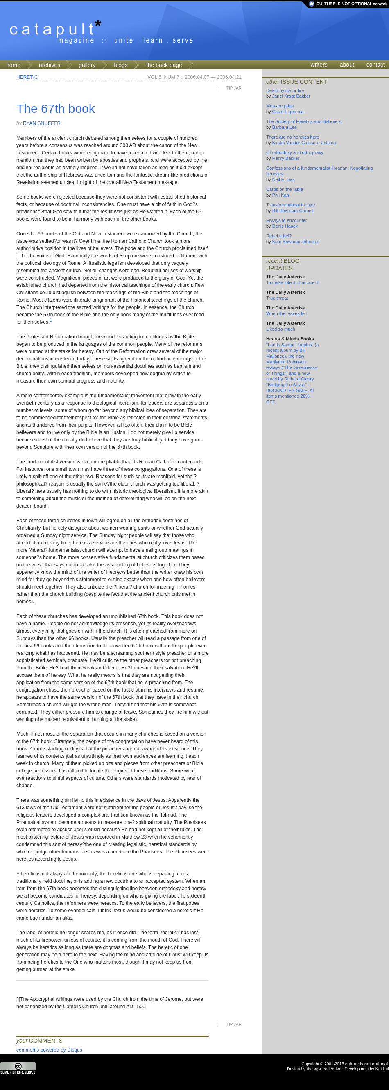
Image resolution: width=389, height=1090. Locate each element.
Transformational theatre (290, 204)
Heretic (27, 77)
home (13, 65)
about (347, 64)
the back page (164, 65)
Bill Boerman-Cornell (293, 210)
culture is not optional (366, 1064)
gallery (87, 65)
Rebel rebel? (279, 235)
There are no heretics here (292, 136)
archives (49, 65)
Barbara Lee (284, 127)
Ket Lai (382, 1069)
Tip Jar (234, 88)
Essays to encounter (286, 220)
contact (375, 64)
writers (319, 64)
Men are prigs (280, 105)
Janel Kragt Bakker (291, 96)
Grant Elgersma (288, 111)
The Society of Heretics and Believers (303, 121)
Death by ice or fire (285, 90)
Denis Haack (285, 226)
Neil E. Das (283, 179)
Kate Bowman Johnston (296, 241)
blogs (120, 65)
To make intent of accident (292, 282)
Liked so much (280, 329)
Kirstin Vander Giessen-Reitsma (304, 142)
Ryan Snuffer (42, 123)
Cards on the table (284, 189)
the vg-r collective (323, 1069)
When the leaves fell (286, 313)
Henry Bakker (286, 158)
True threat (277, 297)
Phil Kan (280, 194)
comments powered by (49, 1050)
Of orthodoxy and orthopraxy (294, 152)
